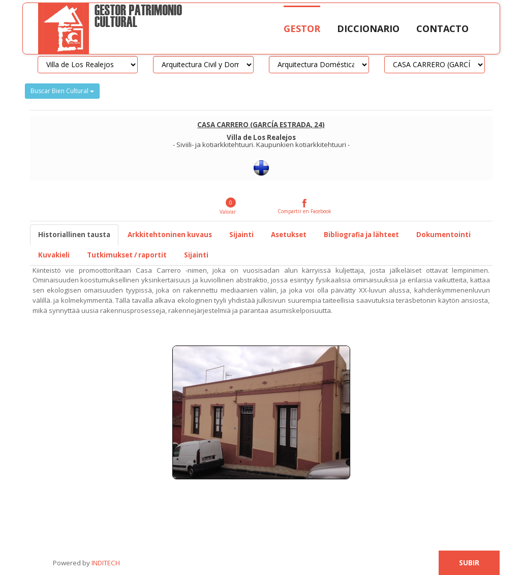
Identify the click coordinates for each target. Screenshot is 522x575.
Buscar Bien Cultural (62, 91)
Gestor (302, 28)
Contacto (442, 28)
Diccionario (368, 28)
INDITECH (105, 562)
